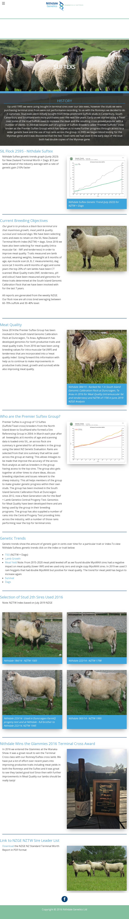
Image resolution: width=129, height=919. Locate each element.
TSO (7, 554)
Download (8, 846)
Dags (8, 582)
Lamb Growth (13, 558)
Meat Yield (11, 562)
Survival (9, 578)
